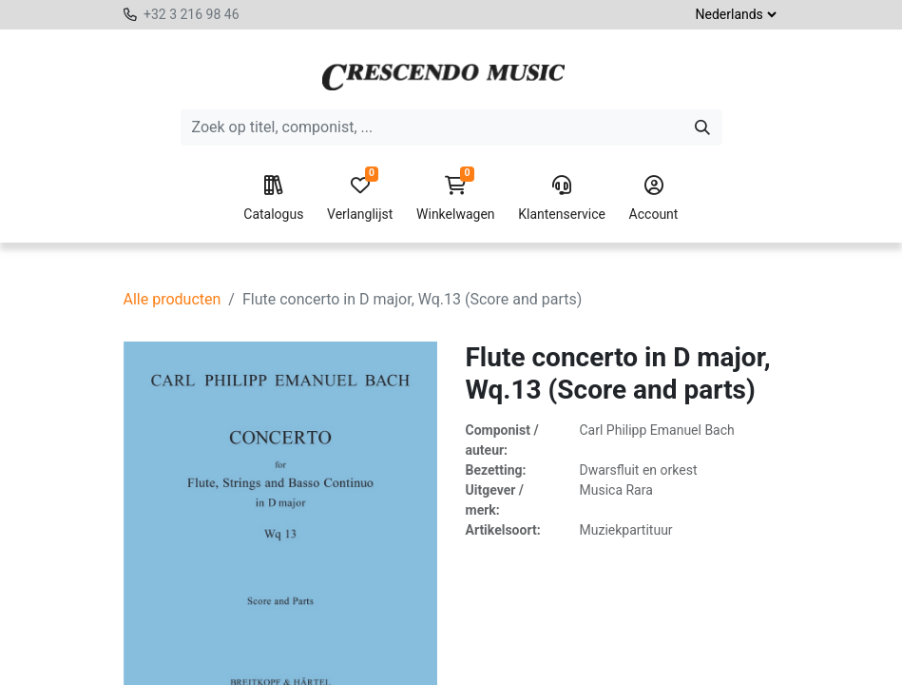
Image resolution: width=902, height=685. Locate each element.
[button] (440, 662)
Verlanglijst (360, 199)
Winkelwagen (455, 199)
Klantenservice (561, 199)
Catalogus (273, 199)
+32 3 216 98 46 (192, 14)
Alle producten (172, 299)
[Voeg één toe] (370, 662)
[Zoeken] (702, 127)
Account (654, 199)
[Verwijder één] (284, 662)
